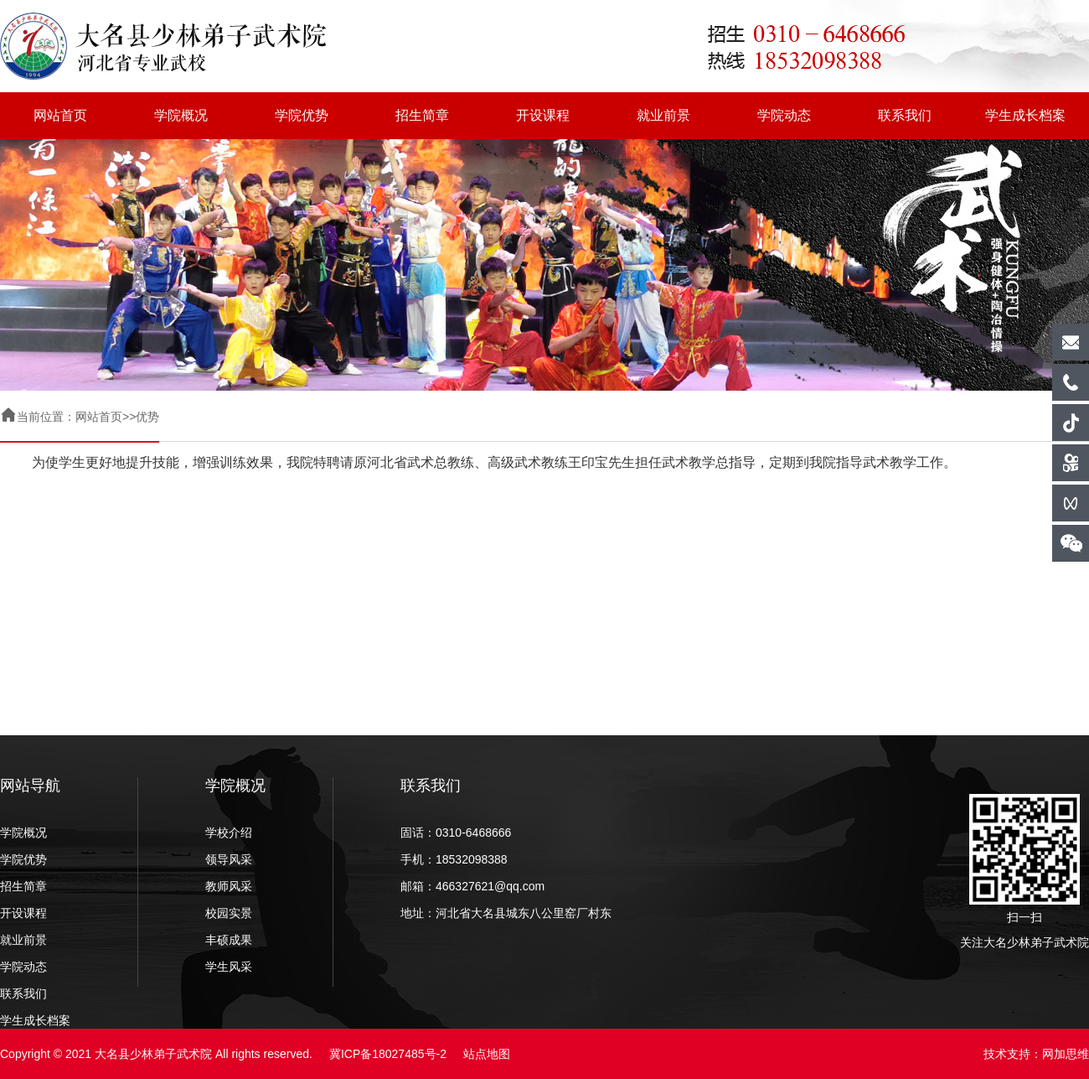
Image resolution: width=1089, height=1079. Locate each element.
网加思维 (1065, 1054)
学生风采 (228, 966)
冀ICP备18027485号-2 (387, 1054)
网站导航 (30, 785)
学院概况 (181, 115)
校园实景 (228, 913)
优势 (147, 416)
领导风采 (228, 859)
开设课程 (543, 115)
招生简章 (422, 115)
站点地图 (486, 1054)
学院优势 (301, 115)
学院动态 (784, 115)
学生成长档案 (1025, 115)
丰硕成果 (228, 940)
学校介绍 (228, 832)
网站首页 (60, 115)
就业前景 (663, 115)
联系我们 (905, 115)
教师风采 (228, 886)
